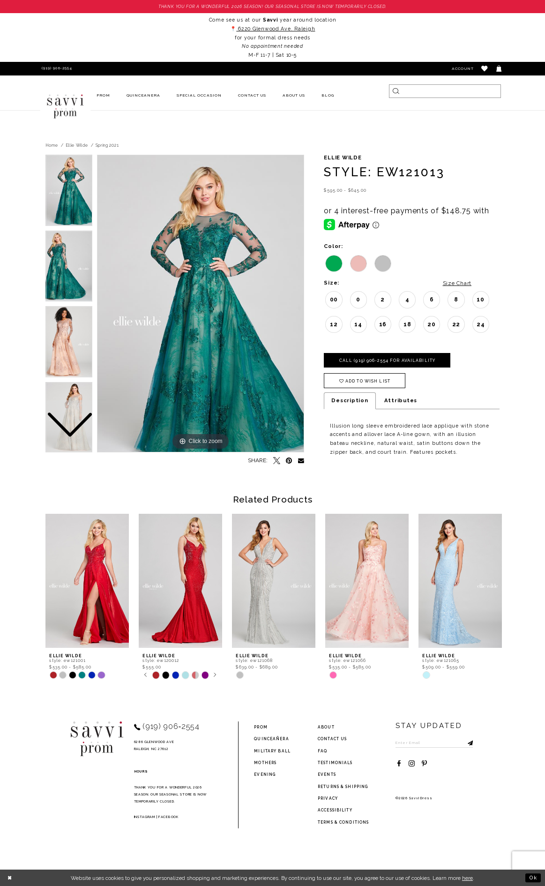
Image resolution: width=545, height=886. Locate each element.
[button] (485, 68)
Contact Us (332, 738)
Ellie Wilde (77, 145)
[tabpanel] (200, 303)
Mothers (265, 762)
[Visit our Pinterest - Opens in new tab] (424, 763)
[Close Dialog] (10, 877)
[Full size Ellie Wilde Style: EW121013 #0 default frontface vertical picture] (200, 303)
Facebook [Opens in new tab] (168, 817)
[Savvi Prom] (65, 106)
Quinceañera (271, 738)
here (467, 878)
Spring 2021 (107, 145)
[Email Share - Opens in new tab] (301, 461)
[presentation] (87, 580)
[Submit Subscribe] (466, 742)
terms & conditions (343, 822)
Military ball (272, 751)
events (327, 774)
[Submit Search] (396, 91)
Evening (265, 774)
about (326, 727)
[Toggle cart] (499, 68)
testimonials (335, 762)
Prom (260, 727)
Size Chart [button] (457, 283)
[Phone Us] (55, 68)
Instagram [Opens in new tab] (144, 817)
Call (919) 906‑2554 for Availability (387, 360)
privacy (328, 798)
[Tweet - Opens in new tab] (276, 461)
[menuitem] (103, 96)
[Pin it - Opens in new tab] (289, 461)
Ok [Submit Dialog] (533, 877)
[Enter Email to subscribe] (434, 742)
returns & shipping (343, 786)
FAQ (322, 751)
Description (349, 400)
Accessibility (335, 810)
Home (51, 145)
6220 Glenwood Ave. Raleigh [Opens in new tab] (275, 28)
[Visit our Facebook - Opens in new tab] (399, 763)
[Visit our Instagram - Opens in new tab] (411, 763)
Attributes (400, 400)
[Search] (444, 91)
